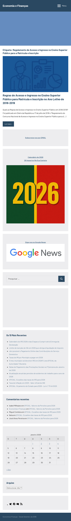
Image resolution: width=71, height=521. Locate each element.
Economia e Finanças (15, 5)
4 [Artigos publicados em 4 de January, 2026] (58, 443)
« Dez (8, 470)
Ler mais (8, 124)
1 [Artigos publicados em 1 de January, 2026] (32, 443)
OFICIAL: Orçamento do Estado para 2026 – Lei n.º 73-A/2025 (33, 386)
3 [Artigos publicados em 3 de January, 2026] (49, 443)
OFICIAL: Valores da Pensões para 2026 (39, 406)
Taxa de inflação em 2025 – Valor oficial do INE (27, 383)
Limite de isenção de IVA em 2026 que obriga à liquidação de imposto (36, 348)
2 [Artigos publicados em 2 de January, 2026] (41, 443)
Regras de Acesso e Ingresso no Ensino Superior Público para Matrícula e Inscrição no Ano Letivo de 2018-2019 (33, 99)
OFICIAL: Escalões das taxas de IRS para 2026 (27, 380)
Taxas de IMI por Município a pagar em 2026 (26, 357)
